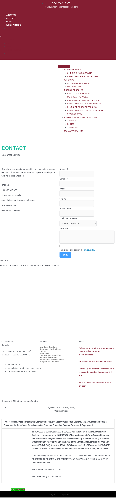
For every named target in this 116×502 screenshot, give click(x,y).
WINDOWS (69, 80)
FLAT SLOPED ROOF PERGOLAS (82, 107)
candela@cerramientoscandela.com (18, 200)
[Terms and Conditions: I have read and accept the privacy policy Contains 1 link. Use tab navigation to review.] (87, 248)
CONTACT (11, 18)
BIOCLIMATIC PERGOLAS (79, 93)
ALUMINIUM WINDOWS (78, 83)
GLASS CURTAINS (72, 69)
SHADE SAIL (73, 127)
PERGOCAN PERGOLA (77, 97)
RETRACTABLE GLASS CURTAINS (82, 76)
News (81, 341)
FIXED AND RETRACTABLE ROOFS (83, 100)
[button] (57, 36)
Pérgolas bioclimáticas (50, 349)
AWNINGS (72, 120)
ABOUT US (11, 15)
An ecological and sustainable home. (96, 361)
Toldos (43, 351)
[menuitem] (60, 28)
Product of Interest (68, 218)
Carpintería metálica (49, 362)
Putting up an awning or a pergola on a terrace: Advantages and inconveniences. (96, 351)
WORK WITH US (13, 25)
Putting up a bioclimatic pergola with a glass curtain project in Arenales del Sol (96, 372)
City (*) (63, 198)
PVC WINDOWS (74, 86)
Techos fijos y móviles (50, 355)
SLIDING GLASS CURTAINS (79, 73)
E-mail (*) (64, 179)
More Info (64, 228)
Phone (62, 188)
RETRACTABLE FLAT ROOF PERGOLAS (85, 103)
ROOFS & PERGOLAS (73, 90)
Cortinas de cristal (48, 347)
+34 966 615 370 (9, 190)
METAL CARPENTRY (73, 131)
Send (65, 254)
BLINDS (70, 124)
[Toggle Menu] (64, 66)
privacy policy (89, 250)
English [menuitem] (53, 494)
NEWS (9, 21)
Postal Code (65, 208)
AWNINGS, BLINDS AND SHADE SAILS (81, 117)
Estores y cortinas (48, 357)
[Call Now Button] (18, 489)
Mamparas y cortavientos (52, 360)
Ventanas (44, 353)
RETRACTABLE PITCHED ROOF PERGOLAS (86, 110)
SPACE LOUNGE (74, 114)
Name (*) (64, 169)
